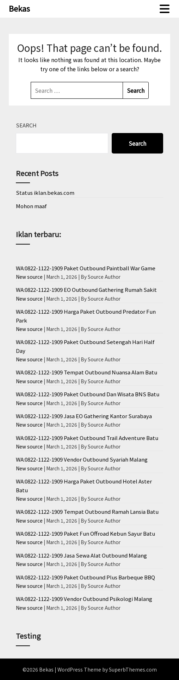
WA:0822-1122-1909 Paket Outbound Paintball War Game (85, 268)
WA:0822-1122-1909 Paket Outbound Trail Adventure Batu (87, 437)
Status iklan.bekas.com (45, 192)
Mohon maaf (31, 206)
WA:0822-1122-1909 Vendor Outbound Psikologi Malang (84, 598)
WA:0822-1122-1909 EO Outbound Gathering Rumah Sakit (86, 289)
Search (26, 125)
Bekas (19, 8)
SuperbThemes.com (133, 669)
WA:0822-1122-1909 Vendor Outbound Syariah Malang (82, 459)
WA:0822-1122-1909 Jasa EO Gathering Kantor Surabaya (84, 416)
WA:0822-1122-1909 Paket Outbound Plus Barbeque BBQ (85, 577)
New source (29, 276)
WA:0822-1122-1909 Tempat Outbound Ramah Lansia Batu (87, 511)
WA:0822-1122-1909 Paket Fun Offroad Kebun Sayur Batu (85, 533)
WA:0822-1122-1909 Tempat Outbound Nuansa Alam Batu (86, 372)
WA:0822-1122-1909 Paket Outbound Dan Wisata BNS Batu (87, 394)
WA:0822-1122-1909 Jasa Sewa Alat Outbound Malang (81, 555)
